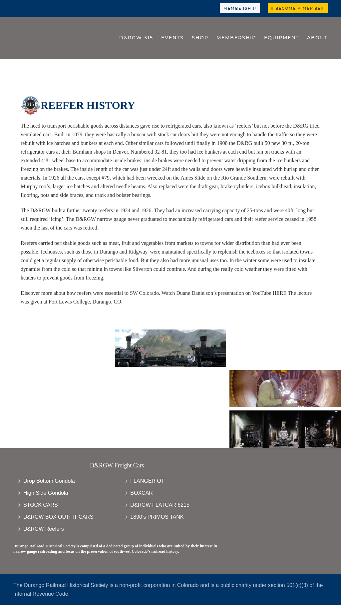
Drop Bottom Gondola (49, 481)
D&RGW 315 (136, 38)
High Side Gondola (45, 493)
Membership (239, 8)
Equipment (281, 38)
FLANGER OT (147, 481)
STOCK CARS (40, 505)
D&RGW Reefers (43, 529)
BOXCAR (141, 493)
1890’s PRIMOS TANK (156, 517)
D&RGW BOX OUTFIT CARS (58, 517)
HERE (279, 293)
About (317, 38)
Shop (200, 38)
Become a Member (297, 8)
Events (172, 38)
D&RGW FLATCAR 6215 (159, 505)
